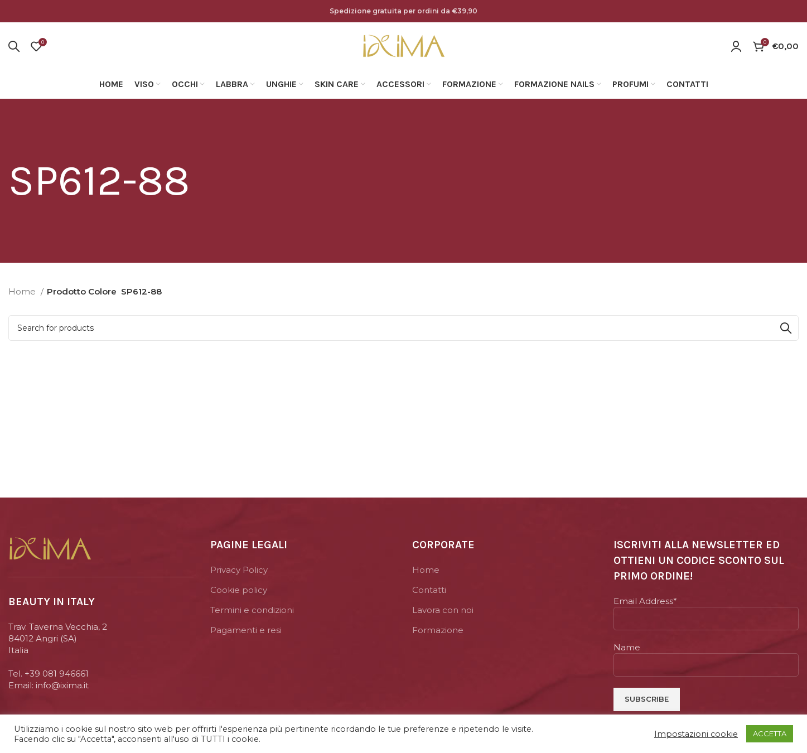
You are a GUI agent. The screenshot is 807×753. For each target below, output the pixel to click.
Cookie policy (238, 590)
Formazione (437, 630)
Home (23, 291)
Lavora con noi (442, 610)
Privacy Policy (239, 569)
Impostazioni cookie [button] (696, 734)
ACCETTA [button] (769, 733)
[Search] (14, 46)
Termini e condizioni (252, 610)
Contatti (429, 590)
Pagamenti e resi (246, 630)
